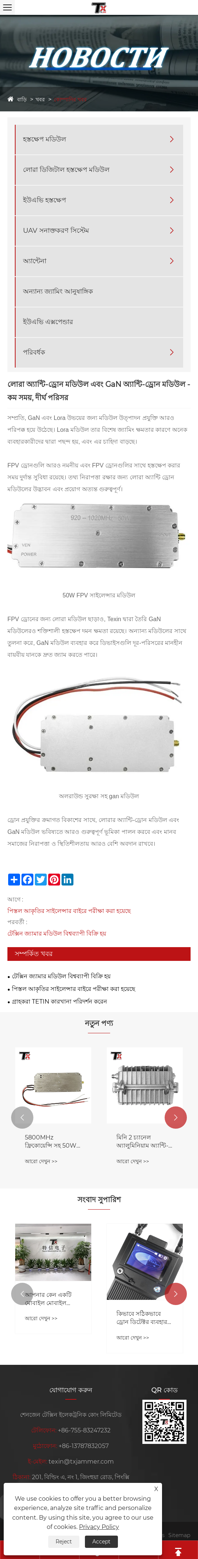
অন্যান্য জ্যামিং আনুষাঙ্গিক (58, 291)
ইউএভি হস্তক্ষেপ (44, 200)
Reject (64, 1541)
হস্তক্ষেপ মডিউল (44, 139)
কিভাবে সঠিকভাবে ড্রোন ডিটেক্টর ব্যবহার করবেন (141, 1318)
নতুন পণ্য (99, 1023)
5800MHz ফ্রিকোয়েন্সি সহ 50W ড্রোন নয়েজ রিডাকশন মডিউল (51, 1142)
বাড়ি (22, 99)
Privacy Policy (99, 1526)
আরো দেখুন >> (41, 1161)
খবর (40, 99)
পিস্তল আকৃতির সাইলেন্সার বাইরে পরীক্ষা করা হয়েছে (69, 910)
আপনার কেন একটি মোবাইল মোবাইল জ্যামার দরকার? (48, 1299)
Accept (101, 1541)
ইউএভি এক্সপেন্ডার (48, 322)
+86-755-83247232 (84, 1430)
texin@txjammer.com (81, 1461)
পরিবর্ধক (34, 352)
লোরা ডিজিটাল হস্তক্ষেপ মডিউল (66, 170)
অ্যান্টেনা (34, 261)
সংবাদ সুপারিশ (99, 1199)
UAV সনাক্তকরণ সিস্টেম (56, 230)
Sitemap (179, 1535)
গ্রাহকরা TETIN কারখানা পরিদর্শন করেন (59, 1001)
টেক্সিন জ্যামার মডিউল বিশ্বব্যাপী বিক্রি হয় (56, 933)
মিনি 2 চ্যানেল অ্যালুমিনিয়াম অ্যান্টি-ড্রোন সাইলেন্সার (142, 1142)
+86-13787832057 (84, 1445)
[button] (22, 1117)
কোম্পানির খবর (70, 99)
